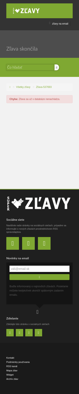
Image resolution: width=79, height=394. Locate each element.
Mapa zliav (11, 370)
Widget (9, 374)
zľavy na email (58, 23)
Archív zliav (12, 379)
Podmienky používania (18, 362)
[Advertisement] (39, 147)
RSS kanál (11, 366)
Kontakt (10, 358)
